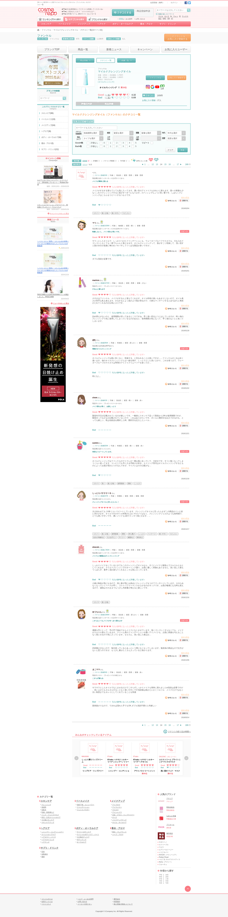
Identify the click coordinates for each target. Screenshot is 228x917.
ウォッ (175, 16)
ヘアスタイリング (47, 839)
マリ (94, 223)
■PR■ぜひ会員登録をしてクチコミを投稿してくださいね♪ (82, 9)
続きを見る (185, 197)
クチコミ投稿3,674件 (102, 283)
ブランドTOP (52, 49)
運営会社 (117, 899)
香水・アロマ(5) (47, 143)
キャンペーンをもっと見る (59, 213)
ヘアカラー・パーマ (48, 837)
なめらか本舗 (171, 816)
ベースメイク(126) (48, 119)
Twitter (189, 2)
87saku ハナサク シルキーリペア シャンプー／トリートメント (118, 761)
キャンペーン (145, 49)
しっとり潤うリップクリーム (92, 761)
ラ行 (160, 883)
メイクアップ (84, 24)
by (171, 16)
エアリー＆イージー (166, 850)
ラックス (185, 16)
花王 (160, 18)
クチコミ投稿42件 (101, 400)
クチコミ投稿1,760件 (102, 550)
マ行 (160, 881)
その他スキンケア (47, 820)
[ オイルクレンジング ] (106, 82)
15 (165, 164)
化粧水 (43, 810)
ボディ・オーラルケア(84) (51, 137)
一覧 (108, 95)
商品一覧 (83, 49)
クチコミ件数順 (108, 161)
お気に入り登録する (176, 78)
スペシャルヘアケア (48, 834)
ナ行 (160, 879)
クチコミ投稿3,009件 (102, 615)
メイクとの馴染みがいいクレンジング (105, 556)
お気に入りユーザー (176, 49)
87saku (110, 756)
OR (168, 18)
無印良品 (169, 833)
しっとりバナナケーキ (101, 493)
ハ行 (166, 879)
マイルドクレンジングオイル (65, 30)
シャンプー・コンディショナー (52, 832)
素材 (43, 857)
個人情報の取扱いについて (123, 904)
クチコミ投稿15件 (101, 175)
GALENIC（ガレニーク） (168, 757)
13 (157, 164)
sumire (95, 443)
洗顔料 (43, 807)
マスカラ (115, 810)
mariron (95, 280)
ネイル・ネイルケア (119, 822)
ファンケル (46, 30)
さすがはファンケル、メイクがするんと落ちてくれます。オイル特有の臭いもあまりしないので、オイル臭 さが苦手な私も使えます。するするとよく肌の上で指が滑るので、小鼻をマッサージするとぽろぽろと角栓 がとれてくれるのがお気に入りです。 (138, 300)
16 (170, 164)
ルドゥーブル (163, 844)
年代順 (122, 161)
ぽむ (94, 340)
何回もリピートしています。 (102, 452)
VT (172, 18)
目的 (43, 851)
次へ (186, 758)
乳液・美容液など (47, 812)
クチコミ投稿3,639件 (102, 226)
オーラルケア (81, 842)
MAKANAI (85, 756)
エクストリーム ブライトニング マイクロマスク (169, 761)
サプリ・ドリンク (167, 24)
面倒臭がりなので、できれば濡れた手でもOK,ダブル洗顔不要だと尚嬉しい (124, 706)
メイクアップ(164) (48, 125)
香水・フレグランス (119, 832)
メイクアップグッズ (119, 820)
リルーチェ (163, 864)
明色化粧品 (170, 807)
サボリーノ (163, 842)
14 (161, 164)
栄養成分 (44, 854)
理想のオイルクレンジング (101, 349)
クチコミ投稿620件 (101, 446)
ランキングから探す (50, 19)
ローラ (166, 16)
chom (94, 398)
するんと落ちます (98, 289)
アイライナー (117, 807)
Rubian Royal (163, 857)
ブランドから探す (98, 19)
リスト (84, 164)
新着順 (84, 161)
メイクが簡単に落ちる (100, 181)
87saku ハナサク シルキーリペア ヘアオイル (143, 761)
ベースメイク (64, 24)
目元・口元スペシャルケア (50, 817)
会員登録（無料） (157, 2)
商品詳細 (109, 103)
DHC (164, 18)
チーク (114, 817)
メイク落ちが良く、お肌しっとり (104, 406)
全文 (90, 164)
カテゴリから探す (75, 19)
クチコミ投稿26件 (101, 672)
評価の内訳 (87, 103)
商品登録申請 (143, 11)
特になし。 (97, 376)
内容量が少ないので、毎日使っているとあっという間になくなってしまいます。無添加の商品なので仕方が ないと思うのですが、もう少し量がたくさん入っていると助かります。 (138, 649)
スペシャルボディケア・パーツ (88, 834)
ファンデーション (83, 807)
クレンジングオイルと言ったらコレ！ (105, 502)
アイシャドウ (117, 812)
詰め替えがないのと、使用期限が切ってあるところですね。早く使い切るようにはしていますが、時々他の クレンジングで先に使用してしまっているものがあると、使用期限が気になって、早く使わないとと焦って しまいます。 (138, 318)
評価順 (95, 161)
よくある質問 (125, 19)
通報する (184, 200)
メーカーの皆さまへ (85, 904)
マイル (160, 16)
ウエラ (161, 847)
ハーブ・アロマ (117, 834)
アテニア (169, 798)
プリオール (170, 825)
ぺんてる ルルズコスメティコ (169, 859)
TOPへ (188, 889)
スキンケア (46, 24)
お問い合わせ (140, 19)
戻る (76, 758)
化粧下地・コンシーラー (85, 805)
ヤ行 (166, 881)
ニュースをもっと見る (61, 303)
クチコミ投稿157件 (101, 496)
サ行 (160, 877)
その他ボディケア (83, 837)
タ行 (166, 877)
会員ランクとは (47, 901)
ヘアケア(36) (46, 131)
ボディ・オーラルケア (122, 24)
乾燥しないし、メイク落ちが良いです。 (106, 232)
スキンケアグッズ (47, 822)
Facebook (186, 2)
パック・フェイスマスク (50, 815)
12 (153, 164)
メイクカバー (163, 852)
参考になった (171, 200)
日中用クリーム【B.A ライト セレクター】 (81, 14)
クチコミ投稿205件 (101, 343)
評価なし (94, 143)
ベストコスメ (46, 904)
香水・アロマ (146, 24)
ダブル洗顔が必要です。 (102, 259)
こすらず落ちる (97, 678)
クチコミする (123, 12)
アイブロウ (116, 805)
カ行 (166, 875)
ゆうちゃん (97, 612)
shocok (95, 547)
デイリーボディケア (84, 832)
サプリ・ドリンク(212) (49, 149)
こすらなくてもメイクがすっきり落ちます (107, 621)
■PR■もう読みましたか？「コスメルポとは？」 (79, 11)
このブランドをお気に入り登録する (177, 37)
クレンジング (46, 805)
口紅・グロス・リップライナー (123, 815)
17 (178, 164)
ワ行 (166, 883)
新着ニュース (114, 49)
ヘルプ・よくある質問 (85, 899)
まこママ (96, 669)
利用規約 (117, 901)
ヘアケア (101, 24)
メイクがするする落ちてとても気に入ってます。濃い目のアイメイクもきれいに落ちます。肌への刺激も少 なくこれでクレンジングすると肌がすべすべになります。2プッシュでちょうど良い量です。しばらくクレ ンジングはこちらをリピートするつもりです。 (138, 192)
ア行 (160, 875)
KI (180, 16)
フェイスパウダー (83, 810)
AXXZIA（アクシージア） (168, 855)
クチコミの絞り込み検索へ (177, 731)
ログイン (174, 2)
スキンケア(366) (47, 113)
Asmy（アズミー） (165, 862)
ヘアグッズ (45, 842)
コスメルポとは (47, 899)
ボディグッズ (81, 839)
